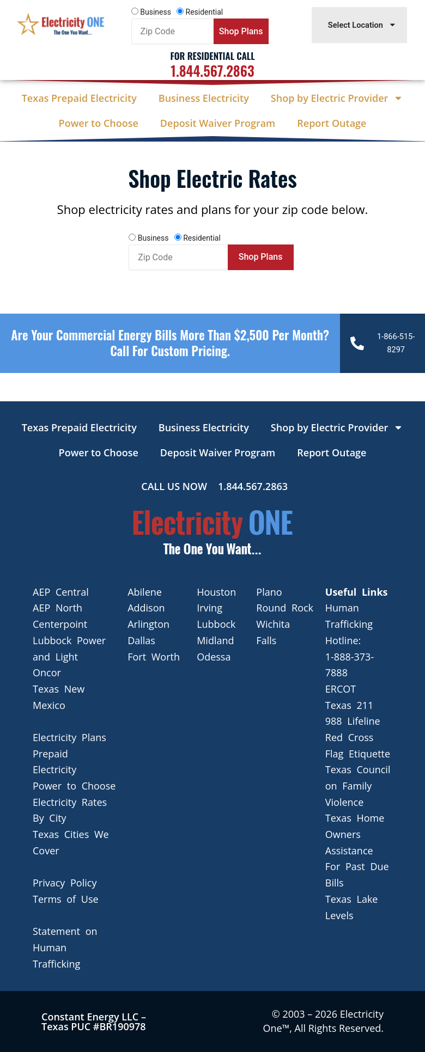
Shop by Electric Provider (337, 98)
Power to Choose (98, 123)
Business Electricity (204, 98)
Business (155, 12)
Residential (204, 12)
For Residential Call (212, 56)
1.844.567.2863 (212, 70)
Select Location (362, 24)
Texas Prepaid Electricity (79, 98)
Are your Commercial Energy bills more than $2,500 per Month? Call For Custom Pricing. (170, 343)
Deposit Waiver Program (217, 123)
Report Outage (331, 123)
